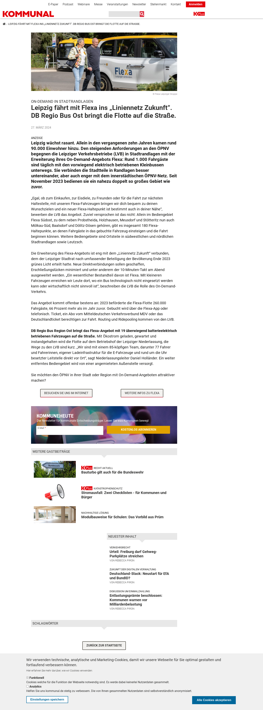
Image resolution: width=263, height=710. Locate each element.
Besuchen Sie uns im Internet (66, 393)
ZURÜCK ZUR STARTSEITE (104, 645)
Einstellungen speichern (47, 699)
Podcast (68, 4)
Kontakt (176, 4)
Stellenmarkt (158, 4)
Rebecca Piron (124, 560)
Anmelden (195, 4)
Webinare (84, 4)
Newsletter (139, 4)
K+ (196, 14)
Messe (98, 4)
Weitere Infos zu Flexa (142, 393)
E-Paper (53, 4)
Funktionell (36, 678)
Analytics (35, 686)
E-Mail (41, 428)
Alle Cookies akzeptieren (214, 700)
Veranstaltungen (117, 4)
